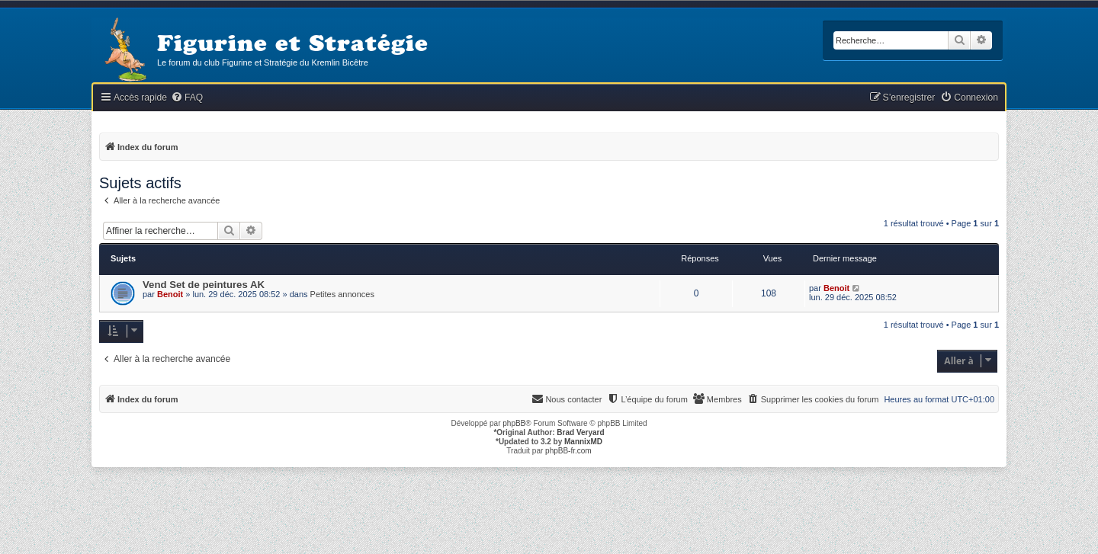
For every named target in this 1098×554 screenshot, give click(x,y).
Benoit (170, 294)
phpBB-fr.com (568, 451)
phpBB (513, 423)
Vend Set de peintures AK (204, 284)
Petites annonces (342, 294)
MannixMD (583, 441)
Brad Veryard (580, 432)
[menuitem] (187, 98)
